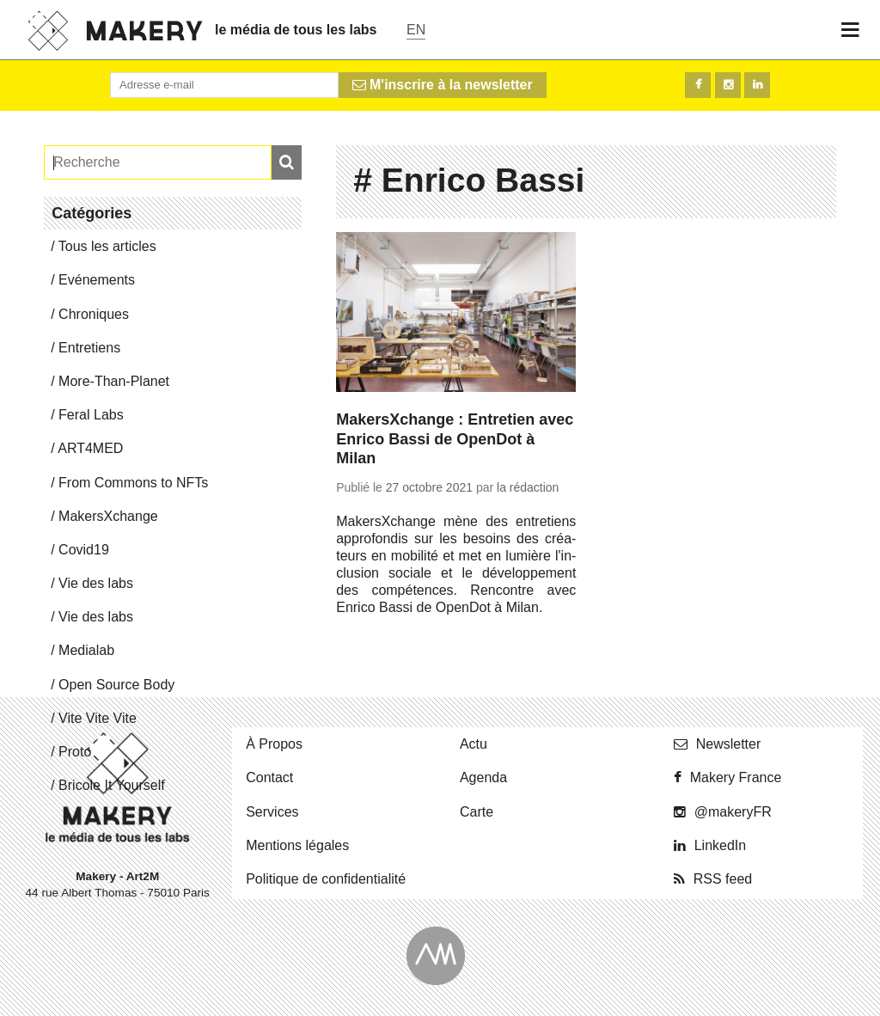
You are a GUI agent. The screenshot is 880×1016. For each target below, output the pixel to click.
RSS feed (723, 879)
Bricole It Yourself (111, 785)
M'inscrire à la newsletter (442, 84)
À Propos (274, 744)
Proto (74, 751)
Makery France (736, 777)
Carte (476, 812)
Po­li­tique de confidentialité (326, 879)
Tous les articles (107, 246)
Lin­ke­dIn (720, 845)
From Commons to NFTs (133, 482)
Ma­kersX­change (108, 516)
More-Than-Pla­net (113, 381)
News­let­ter (728, 744)
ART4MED (90, 448)
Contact (269, 777)
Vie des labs (95, 583)
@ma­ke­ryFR (733, 812)
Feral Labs (91, 414)
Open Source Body (116, 684)
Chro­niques (93, 314)
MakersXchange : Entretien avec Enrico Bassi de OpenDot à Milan (454, 439)
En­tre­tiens (89, 347)
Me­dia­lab (86, 650)
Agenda (483, 777)
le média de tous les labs (296, 29)
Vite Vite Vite (97, 718)
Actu (473, 744)
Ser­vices (272, 812)
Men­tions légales (297, 845)
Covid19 (83, 549)
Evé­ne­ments (96, 279)
